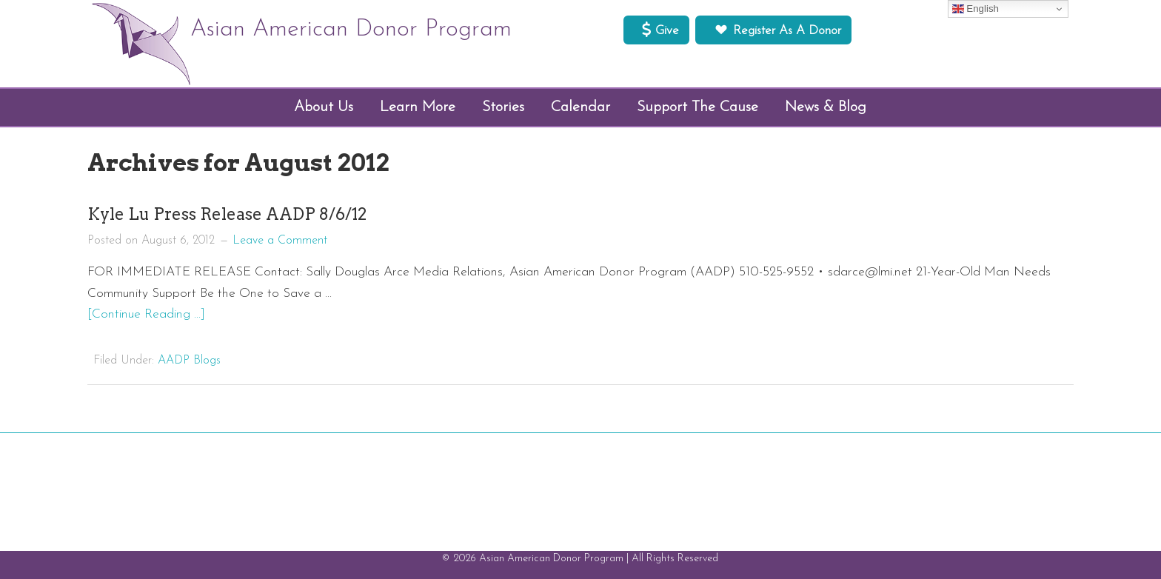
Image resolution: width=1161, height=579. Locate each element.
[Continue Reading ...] (146, 314)
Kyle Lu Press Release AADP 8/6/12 (227, 214)
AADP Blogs (189, 361)
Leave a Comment (279, 241)
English (975, 9)
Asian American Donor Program (351, 29)
